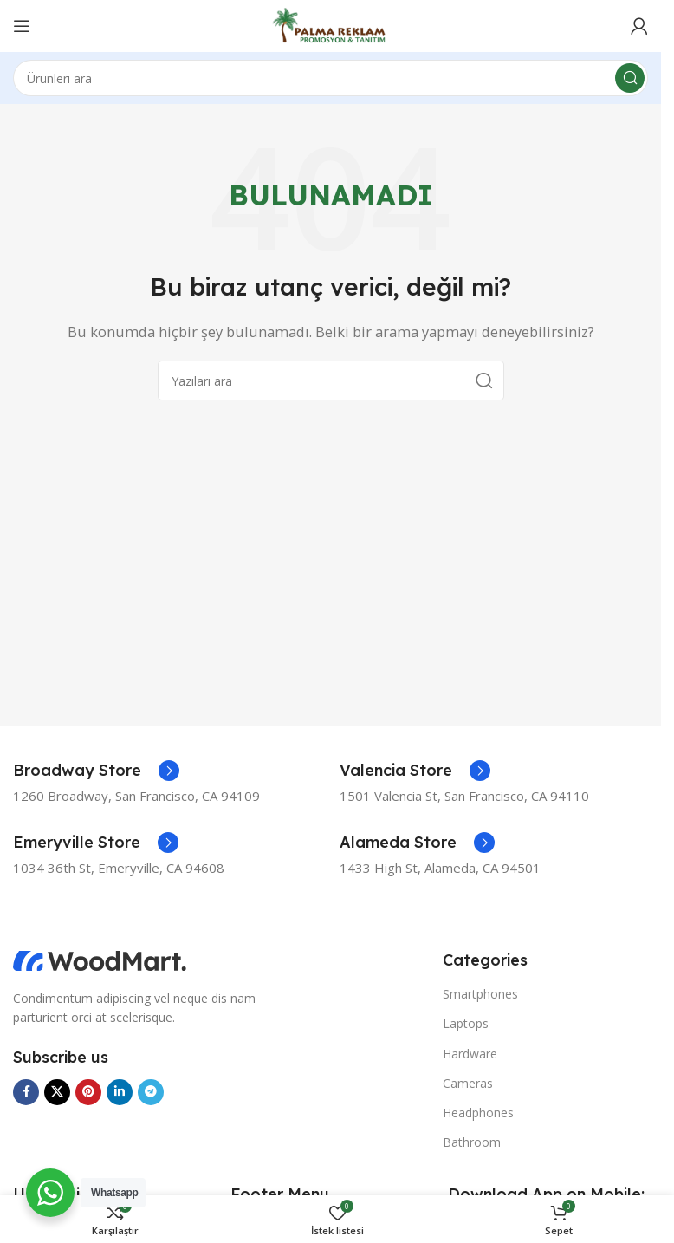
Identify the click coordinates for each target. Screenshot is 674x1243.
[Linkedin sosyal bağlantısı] (120, 1092)
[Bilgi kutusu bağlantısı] (96, 770)
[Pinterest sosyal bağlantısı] (88, 1092)
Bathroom (472, 1142)
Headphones (478, 1112)
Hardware (470, 1053)
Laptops (466, 1023)
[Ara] (330, 78)
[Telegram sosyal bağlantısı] (151, 1092)
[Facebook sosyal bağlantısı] (26, 1092)
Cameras (468, 1083)
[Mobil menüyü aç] (21, 26)
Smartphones (480, 994)
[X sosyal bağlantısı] (57, 1092)
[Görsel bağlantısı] (99, 959)
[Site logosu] (330, 24)
